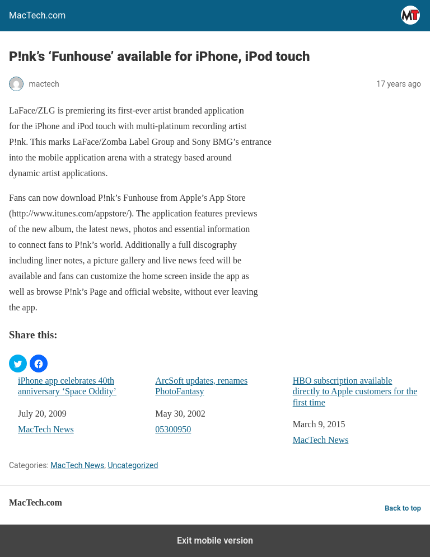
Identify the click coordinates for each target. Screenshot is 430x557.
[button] (18, 363)
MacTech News (46, 429)
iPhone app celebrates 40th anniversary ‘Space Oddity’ (67, 386)
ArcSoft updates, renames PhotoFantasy (201, 386)
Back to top (403, 508)
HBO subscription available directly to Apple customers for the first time (355, 391)
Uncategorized (133, 465)
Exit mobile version (215, 540)
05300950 (173, 429)
